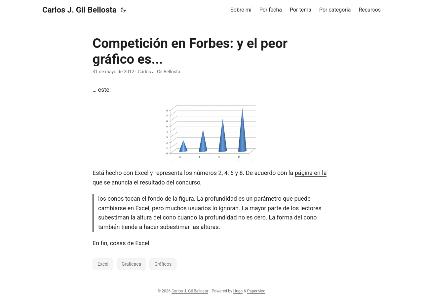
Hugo (238, 291)
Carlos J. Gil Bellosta (79, 10)
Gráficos (163, 264)
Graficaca (131, 264)
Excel (102, 264)
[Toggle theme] (123, 10)
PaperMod (256, 291)
